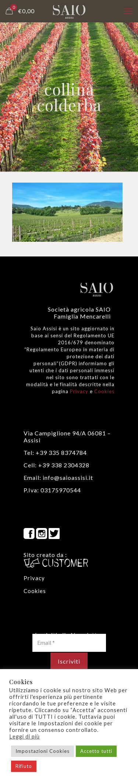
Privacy (79, 391)
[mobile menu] (128, 11)
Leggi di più (24, 736)
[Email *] (69, 642)
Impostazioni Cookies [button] (42, 751)
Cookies (104, 391)
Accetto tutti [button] (96, 751)
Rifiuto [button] (23, 766)
